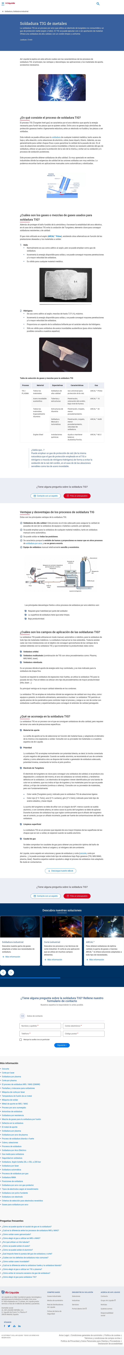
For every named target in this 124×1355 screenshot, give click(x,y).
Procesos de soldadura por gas (15, 1173)
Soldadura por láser (10, 1166)
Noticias (104, 1305)
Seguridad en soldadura (12, 1158)
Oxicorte (5, 1069)
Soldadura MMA (9, 1177)
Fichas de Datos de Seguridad (54, 1312)
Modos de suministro (55, 1300)
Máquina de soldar (10, 1100)
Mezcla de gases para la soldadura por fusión (21, 1119)
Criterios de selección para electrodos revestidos (22, 1201)
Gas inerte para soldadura (13, 1154)
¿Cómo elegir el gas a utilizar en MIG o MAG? (21, 1238)
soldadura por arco (34, 543)
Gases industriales (54, 1296)
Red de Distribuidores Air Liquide (55, 1306)
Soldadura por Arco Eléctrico (14, 1150)
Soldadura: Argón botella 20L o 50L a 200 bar (21, 1162)
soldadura (56, 137)
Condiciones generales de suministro (86, 1335)
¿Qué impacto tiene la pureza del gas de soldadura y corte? (27, 1254)
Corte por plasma (9, 1080)
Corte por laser (8, 1073)
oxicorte (83, 853)
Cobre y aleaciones (10, 1142)
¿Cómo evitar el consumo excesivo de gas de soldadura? (26, 1273)
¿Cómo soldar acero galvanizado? (16, 1234)
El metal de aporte (9, 1127)
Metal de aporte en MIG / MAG (15, 1104)
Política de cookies (112, 1335)
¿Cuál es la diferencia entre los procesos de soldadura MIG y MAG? (30, 1230)
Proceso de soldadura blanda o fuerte (18, 1138)
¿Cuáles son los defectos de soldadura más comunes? (25, 1257)
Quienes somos (106, 1309)
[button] (3, 973)
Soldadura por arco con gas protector (18, 1185)
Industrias (76, 1300)
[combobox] (98, 4)
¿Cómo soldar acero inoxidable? (15, 1261)
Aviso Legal (64, 1335)
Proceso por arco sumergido (14, 1107)
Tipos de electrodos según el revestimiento (20, 1189)
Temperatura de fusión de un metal (17, 1096)
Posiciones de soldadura (12, 1181)
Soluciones (76, 1296)
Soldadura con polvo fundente (15, 1193)
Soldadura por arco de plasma (15, 1135)
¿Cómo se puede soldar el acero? (16, 1246)
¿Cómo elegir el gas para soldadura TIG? (19, 1277)
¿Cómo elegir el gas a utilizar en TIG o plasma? (22, 1269)
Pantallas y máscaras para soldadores (18, 1088)
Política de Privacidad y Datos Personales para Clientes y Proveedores (90, 1341)
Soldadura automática (11, 1169)
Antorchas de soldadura (12, 1111)
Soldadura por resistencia (13, 1115)
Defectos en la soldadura (12, 1123)
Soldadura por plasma (11, 1076)
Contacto (104, 1296)
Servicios (75, 1305)
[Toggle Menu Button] (2, 3)
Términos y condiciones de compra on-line (102, 1338)
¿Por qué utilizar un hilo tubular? (16, 1242)
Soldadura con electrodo (12, 1197)
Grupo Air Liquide (108, 1300)
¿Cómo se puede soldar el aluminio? (17, 1250)
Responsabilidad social (107, 1314)
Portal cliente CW (79, 1309)
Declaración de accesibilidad (110, 1344)
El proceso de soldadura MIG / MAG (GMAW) (21, 1084)
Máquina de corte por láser (13, 1092)
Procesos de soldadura (11, 1146)
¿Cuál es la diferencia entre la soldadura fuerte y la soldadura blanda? (32, 1265)
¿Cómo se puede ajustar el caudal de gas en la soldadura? (27, 1226)
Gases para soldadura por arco (15, 1204)
